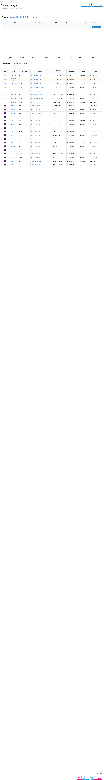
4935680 (13, 157)
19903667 (13, 98)
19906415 (13, 91)
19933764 (13, 83)
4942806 (13, 153)
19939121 (13, 75)
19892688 (13, 102)
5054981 (13, 109)
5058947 (13, 105)
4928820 (13, 164)
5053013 (13, 113)
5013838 (13, 131)
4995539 (13, 135)
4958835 (13, 142)
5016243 (13, 128)
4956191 (13, 150)
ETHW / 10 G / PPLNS (37, 75)
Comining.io (9, 5)
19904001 (13, 94)
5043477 (13, 124)
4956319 (13, 146)
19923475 (13, 87)
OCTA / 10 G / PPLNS (36, 105)
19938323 (13, 79)
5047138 (13, 120)
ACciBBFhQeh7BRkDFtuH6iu (24, 17)
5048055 (13, 117)
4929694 (13, 161)
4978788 (13, 139)
